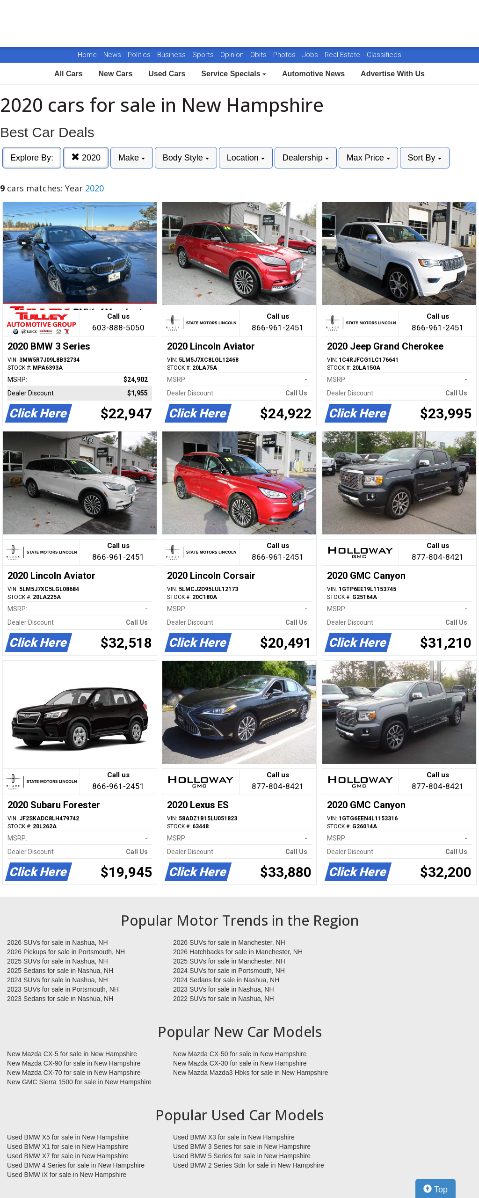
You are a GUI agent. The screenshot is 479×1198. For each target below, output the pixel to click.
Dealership (306, 157)
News (112, 55)
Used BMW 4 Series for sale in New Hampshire (76, 1165)
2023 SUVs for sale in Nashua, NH (223, 989)
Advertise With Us (393, 74)
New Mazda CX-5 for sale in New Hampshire (72, 1054)
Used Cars (166, 74)
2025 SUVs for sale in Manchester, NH (229, 961)
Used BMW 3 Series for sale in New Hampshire (242, 1146)
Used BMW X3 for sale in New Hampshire (234, 1137)
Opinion (233, 55)
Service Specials (233, 74)
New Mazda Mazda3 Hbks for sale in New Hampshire (250, 1072)
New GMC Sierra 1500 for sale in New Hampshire (79, 1082)
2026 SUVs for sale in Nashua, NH (57, 942)
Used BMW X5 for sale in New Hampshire (68, 1137)
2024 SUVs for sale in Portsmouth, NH (229, 970)
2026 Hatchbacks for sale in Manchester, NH (238, 952)
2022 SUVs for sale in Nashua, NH (223, 998)
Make (131, 157)
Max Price (368, 157)
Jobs (311, 55)
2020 (86, 157)
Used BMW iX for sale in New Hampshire (66, 1174)
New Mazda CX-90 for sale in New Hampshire (74, 1063)
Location (246, 157)
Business (172, 55)
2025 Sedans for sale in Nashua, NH (60, 970)
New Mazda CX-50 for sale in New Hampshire (240, 1054)
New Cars (115, 74)
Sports (204, 55)
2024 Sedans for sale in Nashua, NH (226, 980)
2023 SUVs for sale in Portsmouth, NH (63, 989)
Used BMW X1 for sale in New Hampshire (68, 1146)
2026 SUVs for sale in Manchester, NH (229, 942)
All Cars (68, 74)
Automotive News (313, 74)
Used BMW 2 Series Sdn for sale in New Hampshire (248, 1165)
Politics (139, 55)
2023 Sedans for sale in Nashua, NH (60, 998)
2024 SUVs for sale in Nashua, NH (57, 980)
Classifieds (384, 55)
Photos (285, 55)
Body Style (186, 157)
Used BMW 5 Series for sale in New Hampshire (242, 1156)
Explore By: (31, 157)
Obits (259, 55)
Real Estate (343, 55)
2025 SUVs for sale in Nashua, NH (57, 961)
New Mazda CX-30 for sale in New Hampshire (240, 1063)
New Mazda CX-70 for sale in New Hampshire (74, 1072)
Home (87, 55)
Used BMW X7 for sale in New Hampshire (68, 1156)
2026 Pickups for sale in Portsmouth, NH (66, 952)
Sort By (425, 157)
